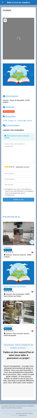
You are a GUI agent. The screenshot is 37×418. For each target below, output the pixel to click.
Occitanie (28, 121)
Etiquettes (9, 116)
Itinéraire (9, 107)
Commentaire (11, 125)
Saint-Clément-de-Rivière (15, 287)
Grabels (11, 121)
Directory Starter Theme (24, 413)
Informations (10, 96)
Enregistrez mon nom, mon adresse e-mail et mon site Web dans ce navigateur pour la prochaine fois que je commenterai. (19, 192)
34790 (5, 121)
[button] (5, 74)
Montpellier (8, 326)
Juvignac (7, 247)
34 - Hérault (18, 121)
